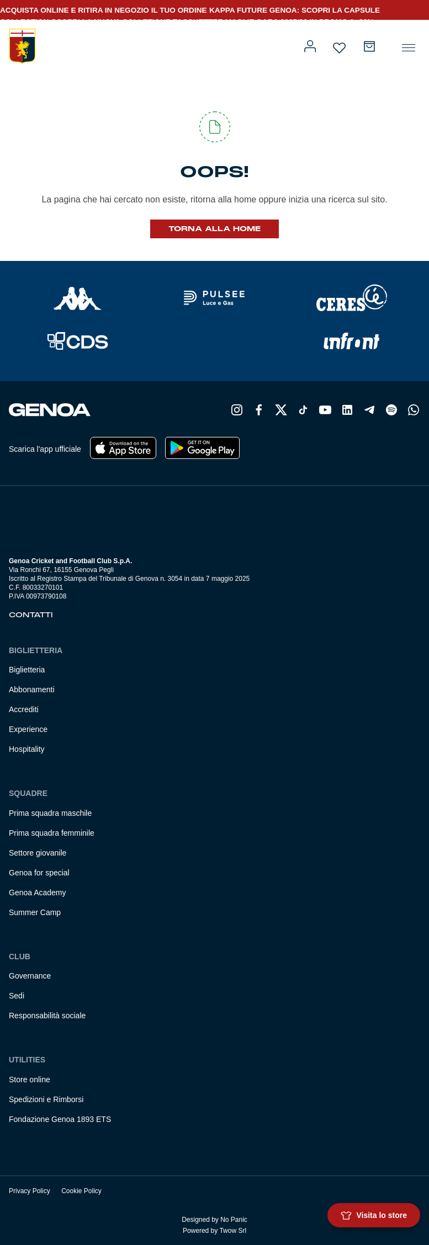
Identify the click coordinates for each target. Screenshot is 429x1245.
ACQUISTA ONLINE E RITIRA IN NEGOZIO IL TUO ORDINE (103, 10)
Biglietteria (27, 669)
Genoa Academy (37, 892)
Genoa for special (39, 872)
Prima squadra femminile (51, 833)
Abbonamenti (32, 689)
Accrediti (24, 709)
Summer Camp (35, 912)
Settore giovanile (37, 852)
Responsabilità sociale (47, 1015)
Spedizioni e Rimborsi (46, 1099)
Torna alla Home (214, 229)
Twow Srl (232, 1231)
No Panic (233, 1219)
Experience (28, 729)
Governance (30, 975)
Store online (29, 1079)
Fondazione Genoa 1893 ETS (60, 1119)
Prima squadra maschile (50, 813)
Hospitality (27, 749)
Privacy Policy (29, 1191)
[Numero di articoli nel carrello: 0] (369, 46)
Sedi (16, 995)
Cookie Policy (81, 1191)
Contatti (31, 615)
